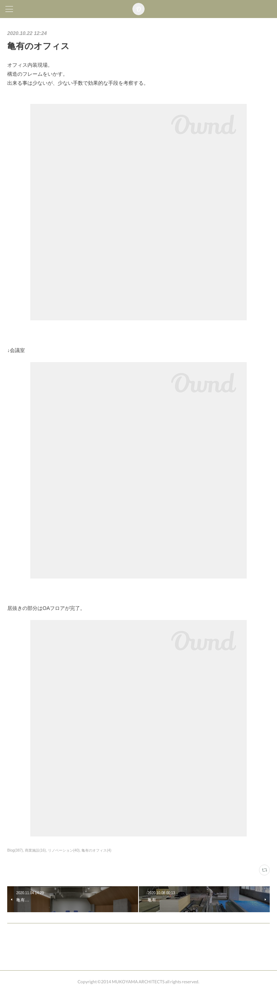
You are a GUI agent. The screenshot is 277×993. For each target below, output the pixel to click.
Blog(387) (15, 850)
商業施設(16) (35, 850)
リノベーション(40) (64, 850)
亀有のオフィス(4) (96, 850)
